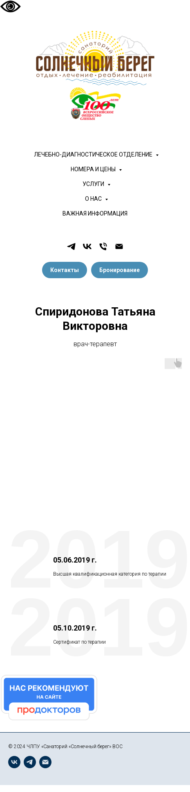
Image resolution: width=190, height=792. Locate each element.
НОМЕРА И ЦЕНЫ (94, 169)
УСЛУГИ (94, 184)
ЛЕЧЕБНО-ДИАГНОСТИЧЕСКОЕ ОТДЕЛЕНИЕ (94, 154)
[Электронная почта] (119, 246)
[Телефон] (103, 246)
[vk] (87, 246)
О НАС (94, 198)
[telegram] (71, 246)
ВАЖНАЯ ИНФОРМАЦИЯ (95, 213)
